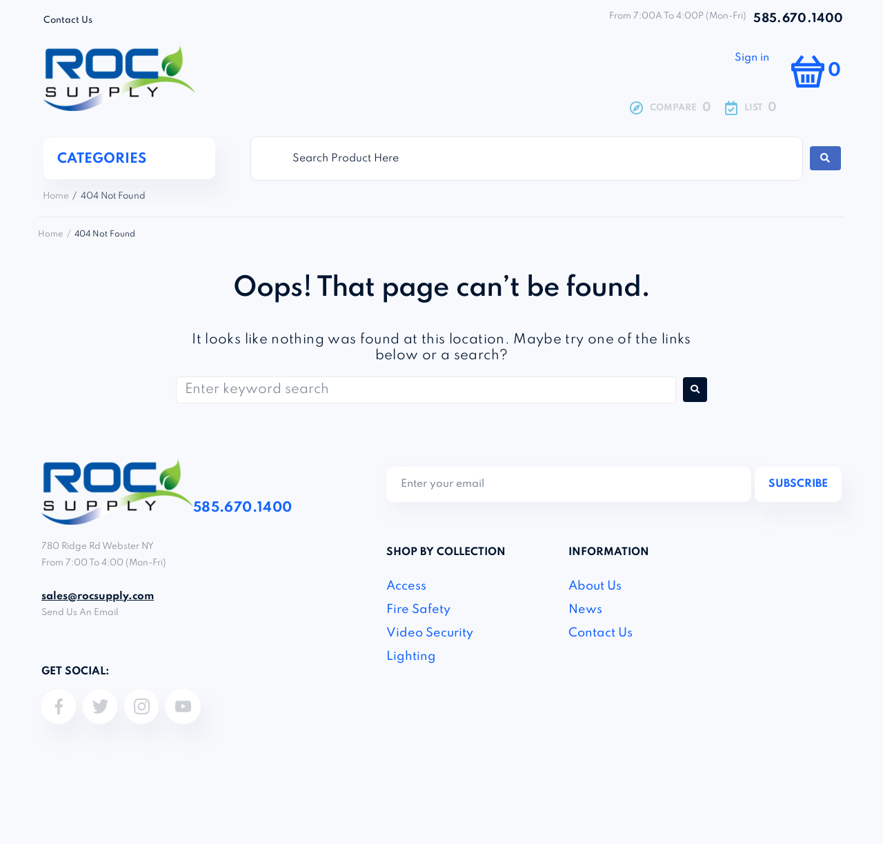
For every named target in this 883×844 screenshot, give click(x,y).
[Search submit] (825, 158)
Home (56, 196)
